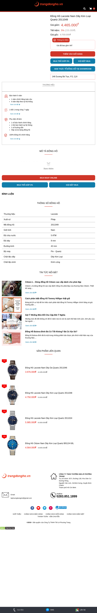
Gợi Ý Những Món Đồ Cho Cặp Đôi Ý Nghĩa (45, 315)
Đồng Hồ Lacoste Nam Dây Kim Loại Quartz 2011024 (48, 418)
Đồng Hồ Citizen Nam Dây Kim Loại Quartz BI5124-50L (49, 443)
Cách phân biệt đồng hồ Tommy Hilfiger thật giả (47, 298)
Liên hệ (80, 610)
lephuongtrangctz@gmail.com (21, 498)
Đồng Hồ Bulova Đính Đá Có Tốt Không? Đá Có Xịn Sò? (51, 332)
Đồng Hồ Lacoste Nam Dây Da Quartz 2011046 (46, 368)
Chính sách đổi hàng (55, 514)
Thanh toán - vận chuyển (48, 516)
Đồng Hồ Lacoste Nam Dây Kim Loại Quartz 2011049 (70, 18)
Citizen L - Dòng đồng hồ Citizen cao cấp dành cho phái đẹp (53, 282)
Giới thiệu (17, 514)
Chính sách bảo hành (33, 514)
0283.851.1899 (67, 496)
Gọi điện (18, 610)
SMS (50, 610)
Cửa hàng (5, 9)
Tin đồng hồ (6, 4)
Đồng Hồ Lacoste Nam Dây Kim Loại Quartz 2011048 (48, 393)
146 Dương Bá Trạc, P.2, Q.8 (64, 77)
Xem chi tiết (14, 104)
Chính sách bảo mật (75, 514)
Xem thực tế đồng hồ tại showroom (72, 69)
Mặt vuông (6, 2)
